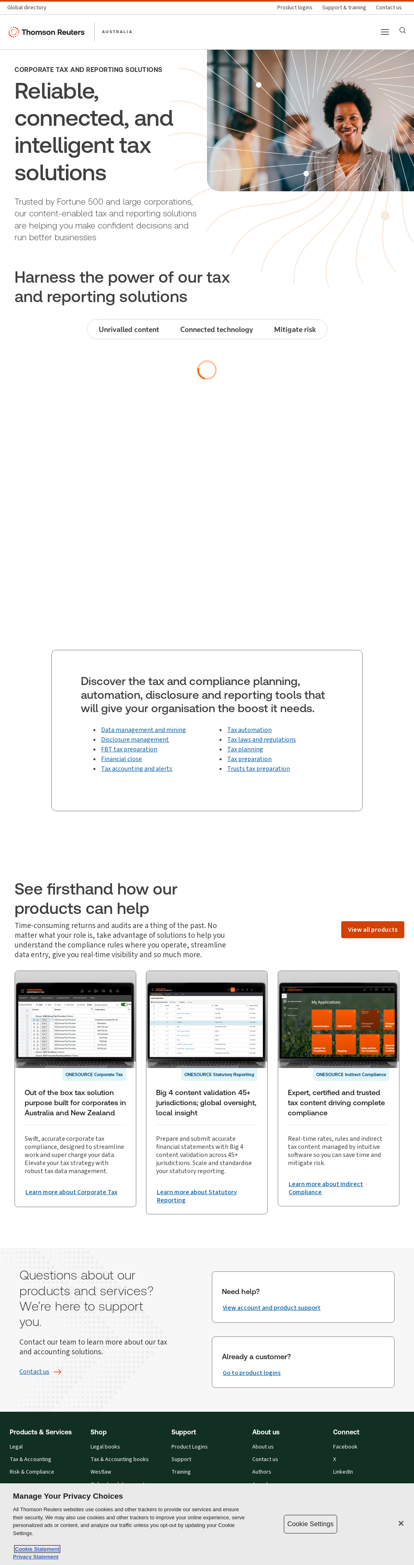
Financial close (121, 759)
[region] (207, 1524)
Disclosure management (135, 739)
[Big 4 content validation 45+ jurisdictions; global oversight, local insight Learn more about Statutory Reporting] (207, 1196)
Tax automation (249, 729)
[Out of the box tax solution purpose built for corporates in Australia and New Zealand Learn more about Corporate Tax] (71, 1199)
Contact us (265, 1459)
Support (181, 1459)
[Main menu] (385, 32)
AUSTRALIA (117, 31)
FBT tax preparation (129, 749)
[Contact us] (389, 8)
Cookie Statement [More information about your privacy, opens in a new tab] (37, 1549)
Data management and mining (143, 729)
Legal (16, 1447)
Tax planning (245, 749)
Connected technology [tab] (216, 329)
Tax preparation (249, 759)
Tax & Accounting (30, 1459)
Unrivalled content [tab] (129, 329)
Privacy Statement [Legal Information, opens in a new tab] (36, 1557)
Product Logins (189, 1447)
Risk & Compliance (32, 1472)
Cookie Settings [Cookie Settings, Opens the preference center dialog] (310, 1524)
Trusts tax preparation (258, 768)
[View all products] (372, 929)
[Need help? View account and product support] (271, 1308)
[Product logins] (294, 8)
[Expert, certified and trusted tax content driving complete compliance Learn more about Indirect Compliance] (338, 1196)
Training (181, 1472)
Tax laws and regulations (261, 739)
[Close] (401, 1523)
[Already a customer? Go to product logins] (251, 1373)
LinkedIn (343, 1472)
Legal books (105, 1447)
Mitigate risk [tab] (295, 329)
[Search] (403, 30)
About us (263, 1447)
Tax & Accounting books (120, 1459)
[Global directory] (29, 8)
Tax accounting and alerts (136, 768)
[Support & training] (344, 8)
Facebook (345, 1447)
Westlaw (101, 1472)
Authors (261, 1472)
